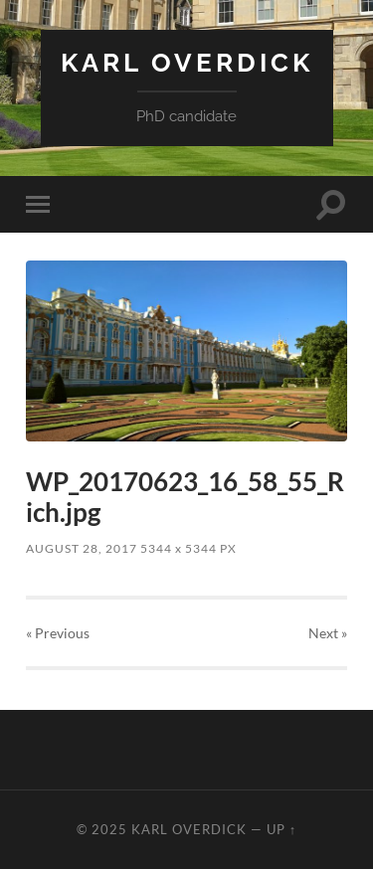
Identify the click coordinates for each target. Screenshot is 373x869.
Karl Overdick (187, 62)
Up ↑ (281, 829)
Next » (327, 632)
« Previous (58, 632)
